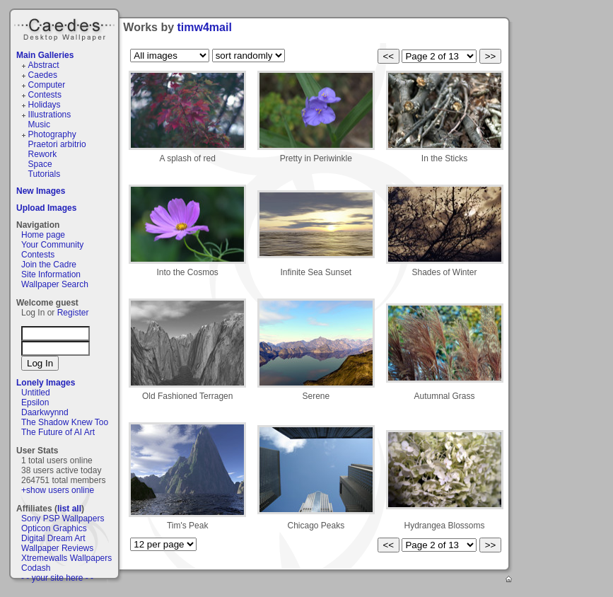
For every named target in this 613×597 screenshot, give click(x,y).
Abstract (43, 65)
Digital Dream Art (53, 538)
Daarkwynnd (45, 412)
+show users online (57, 490)
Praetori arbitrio (57, 144)
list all (69, 509)
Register (73, 313)
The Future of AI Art (58, 432)
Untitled (35, 393)
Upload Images (46, 208)
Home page (43, 235)
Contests (45, 95)
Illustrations (49, 115)
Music (39, 124)
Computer (47, 85)
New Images (40, 191)
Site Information (51, 274)
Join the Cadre (48, 264)
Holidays (44, 105)
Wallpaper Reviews (57, 548)
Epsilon (35, 402)
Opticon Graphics (54, 528)
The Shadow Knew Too (64, 422)
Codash (35, 568)
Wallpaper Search (54, 284)
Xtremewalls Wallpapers (66, 558)
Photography (52, 134)
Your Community (52, 245)
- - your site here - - (57, 578)
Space (40, 164)
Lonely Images (45, 383)
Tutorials (44, 174)
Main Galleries (45, 55)
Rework (42, 154)
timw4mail (204, 27)
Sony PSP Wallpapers (62, 518)
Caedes (65, 27)
